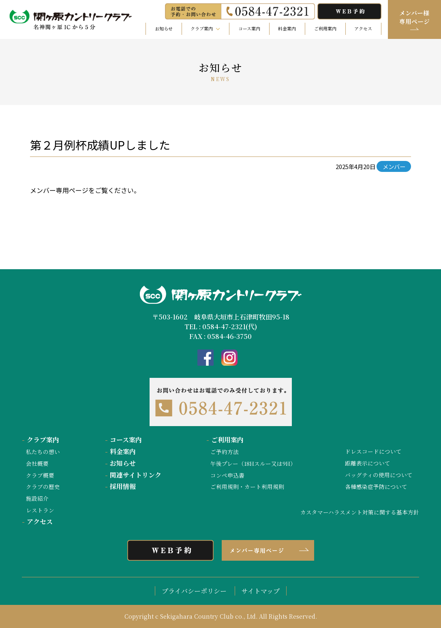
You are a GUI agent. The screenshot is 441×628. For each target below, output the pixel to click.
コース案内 (249, 28)
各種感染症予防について (376, 486)
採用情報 (120, 486)
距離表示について (367, 463)
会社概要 (37, 463)
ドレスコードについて (373, 451)
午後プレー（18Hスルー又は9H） (253, 463)
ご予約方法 (224, 452)
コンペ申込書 (227, 475)
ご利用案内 (325, 28)
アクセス (363, 28)
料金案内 (287, 28)
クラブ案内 (40, 439)
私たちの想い (43, 452)
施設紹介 (37, 498)
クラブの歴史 (43, 486)
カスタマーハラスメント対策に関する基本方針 (359, 512)
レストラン (40, 510)
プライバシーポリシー (194, 591)
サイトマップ (261, 591)
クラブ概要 (40, 475)
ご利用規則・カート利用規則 (247, 486)
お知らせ (164, 28)
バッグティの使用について (379, 475)
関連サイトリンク (133, 475)
